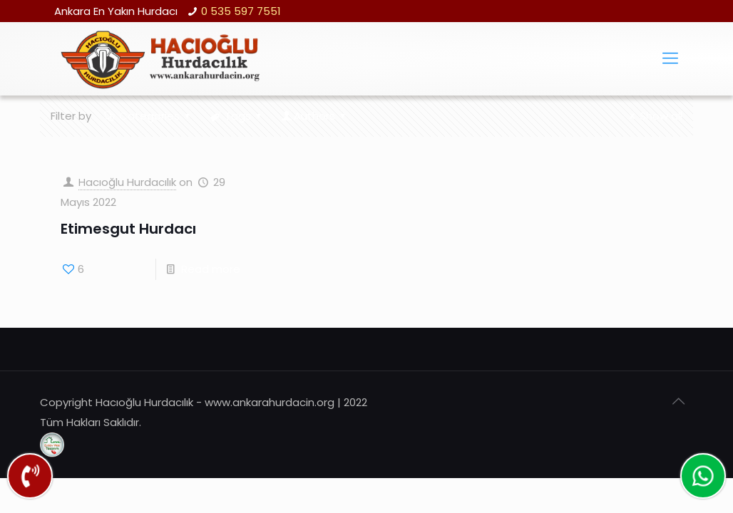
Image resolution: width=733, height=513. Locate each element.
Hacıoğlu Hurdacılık (127, 182)
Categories (148, 115)
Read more (210, 268)
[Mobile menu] (670, 58)
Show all (653, 115)
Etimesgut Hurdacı (128, 229)
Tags (236, 115)
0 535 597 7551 (241, 11)
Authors (314, 115)
